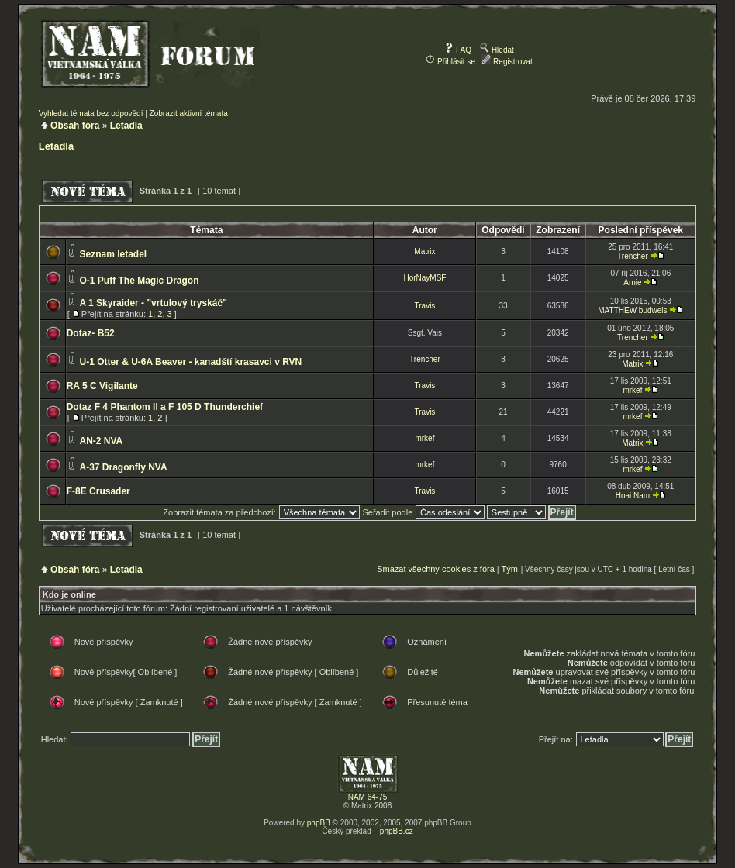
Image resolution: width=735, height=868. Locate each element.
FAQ (457, 50)
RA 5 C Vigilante (102, 386)
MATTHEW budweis (632, 310)
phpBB (318, 822)
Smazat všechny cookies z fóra (436, 569)
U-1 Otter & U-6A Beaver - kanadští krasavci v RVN (190, 361)
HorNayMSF (424, 278)
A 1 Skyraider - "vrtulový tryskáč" (152, 303)
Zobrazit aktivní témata (189, 113)
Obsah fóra (74, 125)
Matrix (424, 251)
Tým (510, 569)
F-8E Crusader (98, 491)
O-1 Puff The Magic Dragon (138, 280)
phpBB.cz (396, 831)
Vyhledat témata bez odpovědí (91, 113)
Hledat (497, 50)
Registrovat (506, 61)
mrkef (632, 390)
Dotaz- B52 (91, 333)
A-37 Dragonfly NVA (123, 467)
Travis (425, 305)
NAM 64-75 (368, 797)
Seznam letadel (113, 254)
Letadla (126, 125)
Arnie (632, 282)
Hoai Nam (633, 495)
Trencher (632, 256)
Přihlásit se (450, 61)
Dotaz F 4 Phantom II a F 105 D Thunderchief (165, 406)
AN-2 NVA (100, 441)
